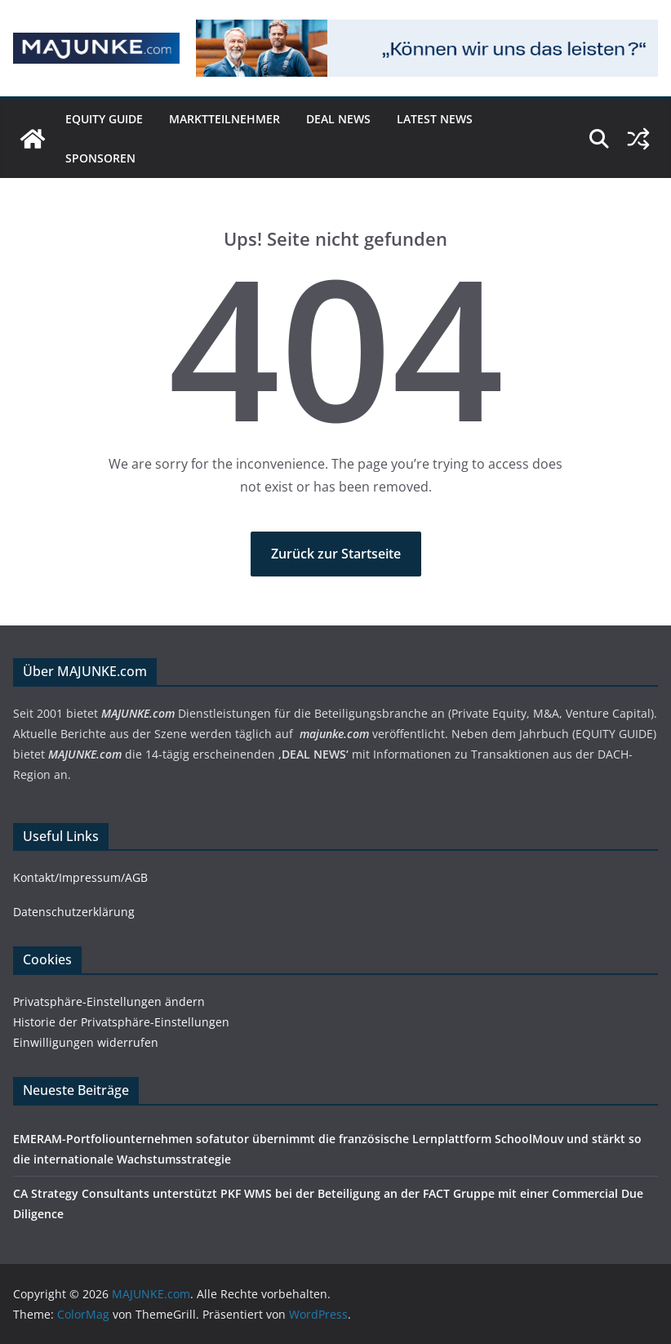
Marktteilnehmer (224, 119)
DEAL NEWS (338, 119)
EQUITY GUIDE (104, 119)
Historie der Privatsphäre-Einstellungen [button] (121, 1022)
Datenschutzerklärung (74, 911)
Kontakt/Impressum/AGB (80, 877)
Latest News (435, 119)
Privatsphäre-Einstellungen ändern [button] (109, 1001)
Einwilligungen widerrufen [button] (85, 1042)
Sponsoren (100, 158)
